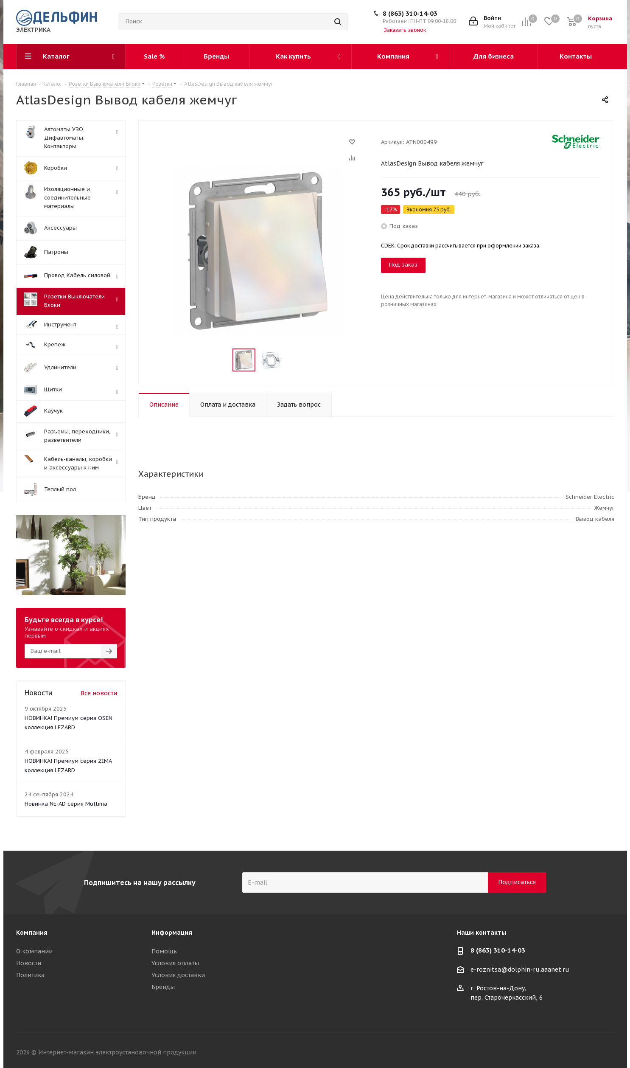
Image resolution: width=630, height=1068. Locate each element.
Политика (30, 975)
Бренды (163, 987)
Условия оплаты (175, 963)
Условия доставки (178, 975)
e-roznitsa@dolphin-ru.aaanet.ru (519, 969)
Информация (171, 932)
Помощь (164, 951)
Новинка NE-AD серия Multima (66, 803)
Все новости (99, 693)
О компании (34, 951)
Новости (28, 963)
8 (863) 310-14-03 (410, 13)
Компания (32, 932)
